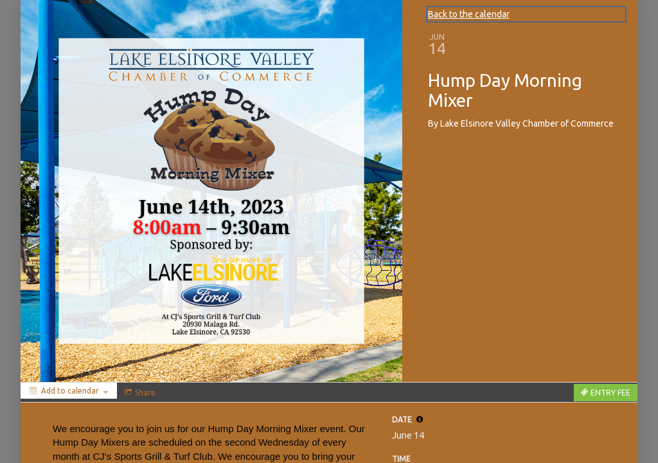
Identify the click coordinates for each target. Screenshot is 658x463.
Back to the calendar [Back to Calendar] (469, 14)
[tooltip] (419, 419)
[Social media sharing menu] (139, 392)
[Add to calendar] (69, 391)
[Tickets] (605, 392)
